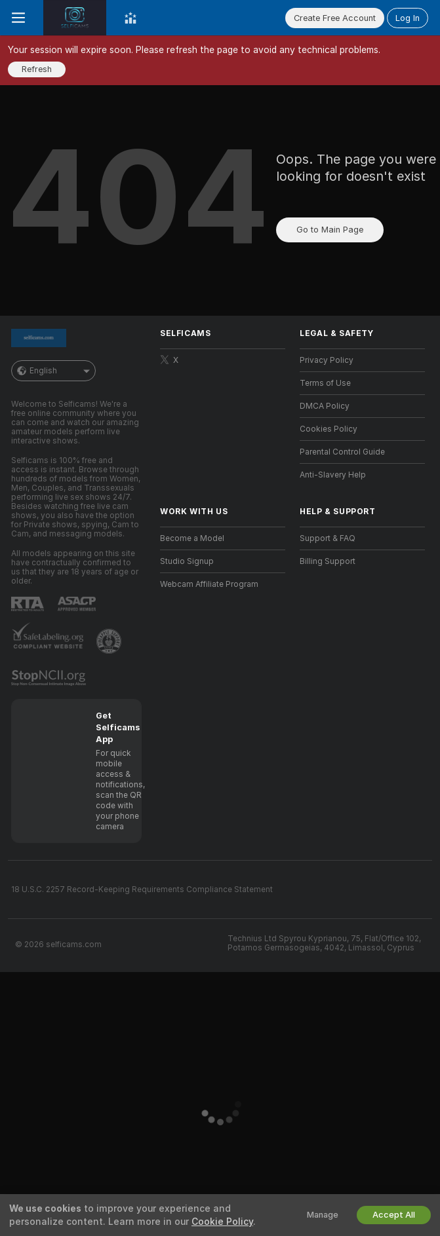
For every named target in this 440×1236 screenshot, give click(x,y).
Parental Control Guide (342, 452)
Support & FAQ (327, 538)
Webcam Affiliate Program (209, 584)
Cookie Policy (222, 1221)
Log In (407, 18)
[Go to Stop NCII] (50, 678)
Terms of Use (325, 383)
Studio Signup (187, 561)
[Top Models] (130, 17)
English (53, 371)
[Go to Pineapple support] (110, 641)
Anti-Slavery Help (333, 474)
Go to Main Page (329, 229)
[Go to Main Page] (75, 17)
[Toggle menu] (18, 17)
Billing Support (327, 561)
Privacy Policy (326, 360)
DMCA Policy (325, 406)
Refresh (37, 69)
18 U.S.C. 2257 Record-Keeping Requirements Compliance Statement (142, 889)
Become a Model (192, 538)
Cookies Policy (328, 429)
